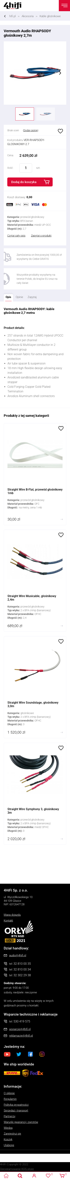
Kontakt (8, 920)
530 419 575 (21, 1021)
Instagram (42, 1054)
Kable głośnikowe (50, 16)
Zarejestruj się (12, 1133)
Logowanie (34, 1176)
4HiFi (15, 5)
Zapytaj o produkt (41, 235)
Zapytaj (31, 296)
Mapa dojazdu (12, 914)
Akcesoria (28, 16)
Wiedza (8, 1128)
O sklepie (9, 1093)
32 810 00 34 (22, 969)
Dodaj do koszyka (23, 182)
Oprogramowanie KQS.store (17, 1169)
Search (20, 1176)
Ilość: (10, 167)
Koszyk (8, 1139)
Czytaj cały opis (16, 235)
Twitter (18, 1054)
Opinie (19, 297)
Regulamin (10, 1099)
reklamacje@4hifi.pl (21, 1035)
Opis (7, 296)
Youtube (7, 1054)
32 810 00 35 (22, 963)
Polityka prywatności (16, 1104)
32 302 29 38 (22, 975)
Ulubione (60, 131)
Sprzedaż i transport (16, 1110)
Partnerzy (9, 1116)
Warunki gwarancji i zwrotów (21, 1122)
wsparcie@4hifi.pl (20, 1029)
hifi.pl (12, 16)
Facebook (30, 1054)
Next (60, 73)
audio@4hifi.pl (17, 955)
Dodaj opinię (31, 130)
